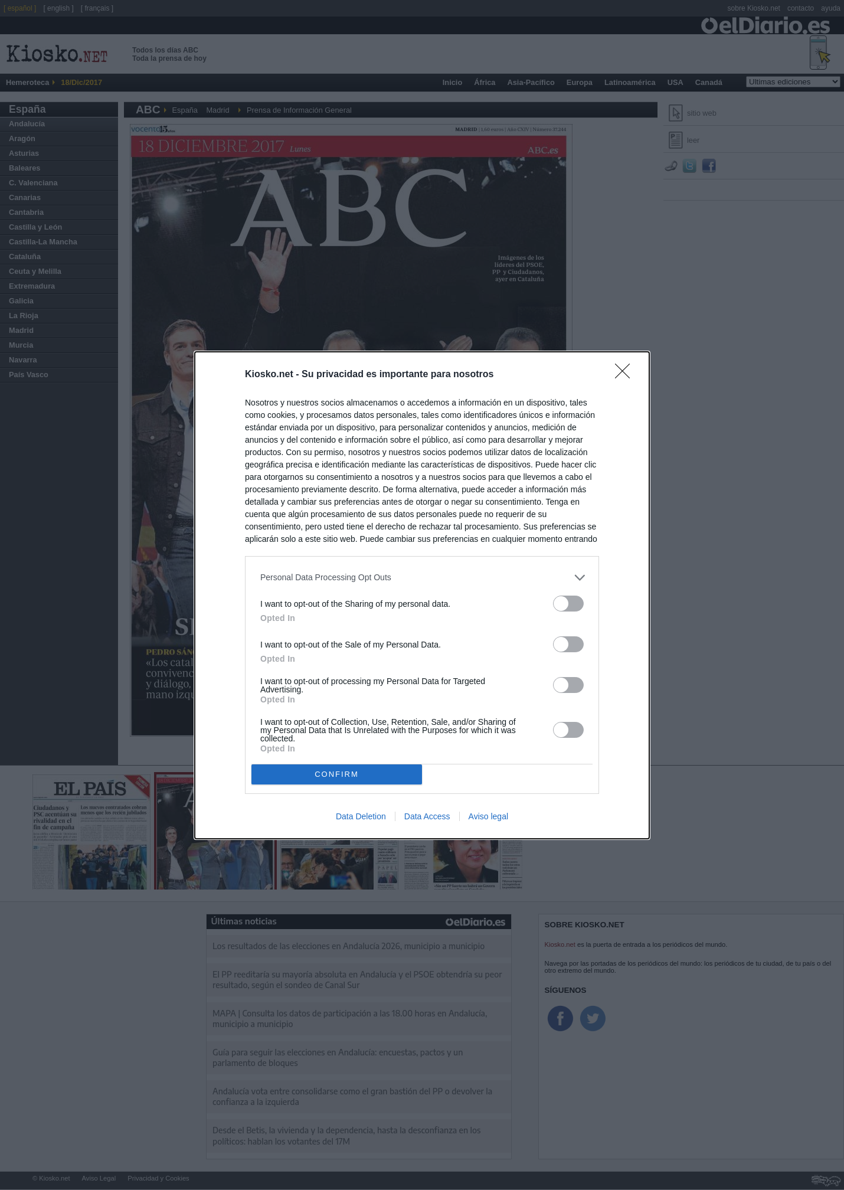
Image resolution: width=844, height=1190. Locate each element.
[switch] (568, 604)
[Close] (626, 375)
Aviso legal (488, 816)
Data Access (427, 816)
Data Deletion (361, 816)
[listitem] (422, 577)
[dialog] (422, 595)
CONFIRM (337, 774)
